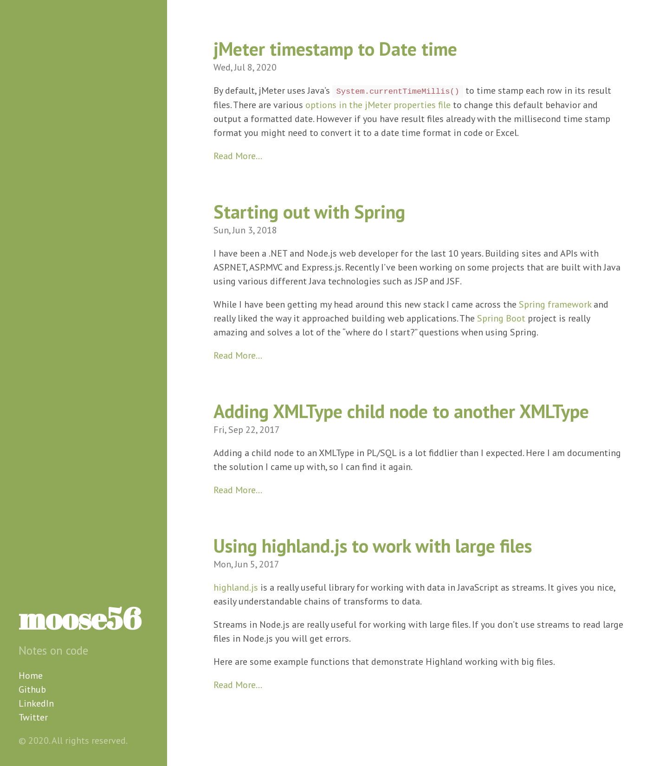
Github (32, 689)
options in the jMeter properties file (378, 105)
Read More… (237, 156)
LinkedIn (36, 703)
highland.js (235, 587)
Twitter (33, 717)
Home (31, 675)
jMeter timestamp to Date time (335, 49)
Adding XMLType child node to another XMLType (401, 411)
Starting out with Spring (309, 212)
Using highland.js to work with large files (372, 546)
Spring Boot (501, 318)
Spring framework (555, 304)
